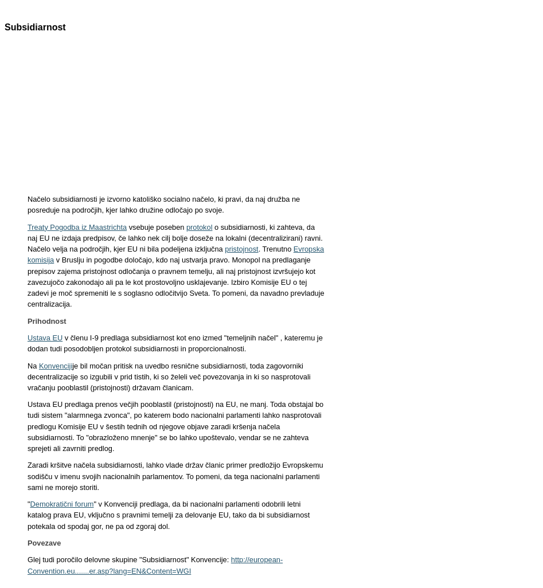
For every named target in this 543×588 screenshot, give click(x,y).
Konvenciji (55, 366)
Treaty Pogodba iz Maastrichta (77, 227)
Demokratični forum (62, 504)
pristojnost (241, 249)
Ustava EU (45, 338)
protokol (199, 227)
